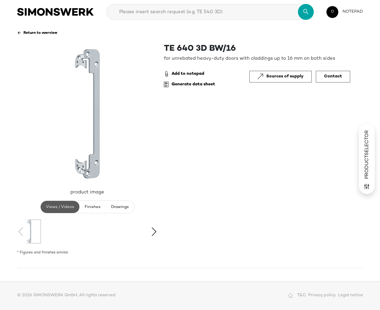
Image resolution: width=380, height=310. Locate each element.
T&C (301, 295)
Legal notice (350, 295)
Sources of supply (280, 76)
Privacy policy (322, 295)
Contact (333, 76)
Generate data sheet (189, 84)
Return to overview (37, 33)
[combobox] (210, 12)
